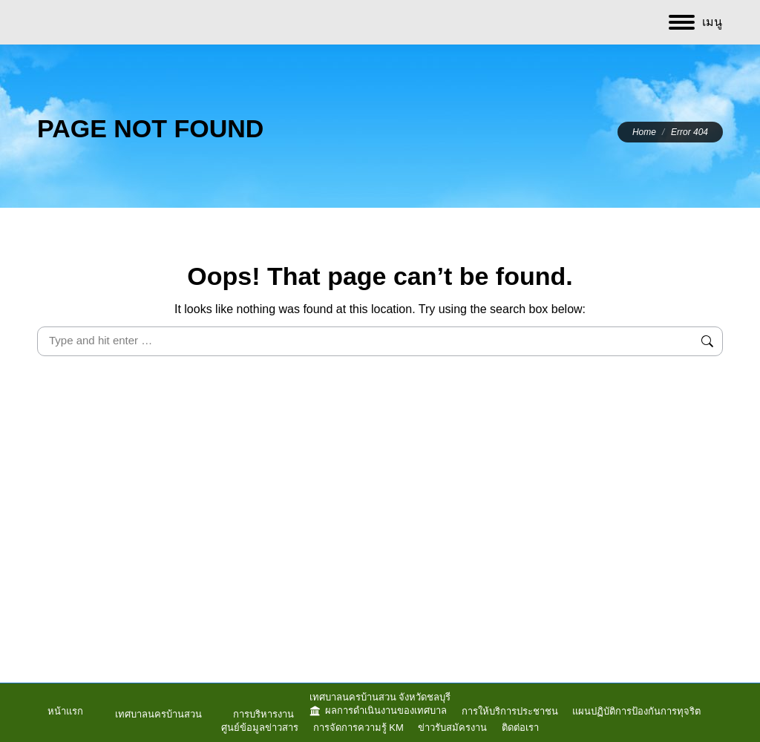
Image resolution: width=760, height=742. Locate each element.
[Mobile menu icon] (695, 22)
